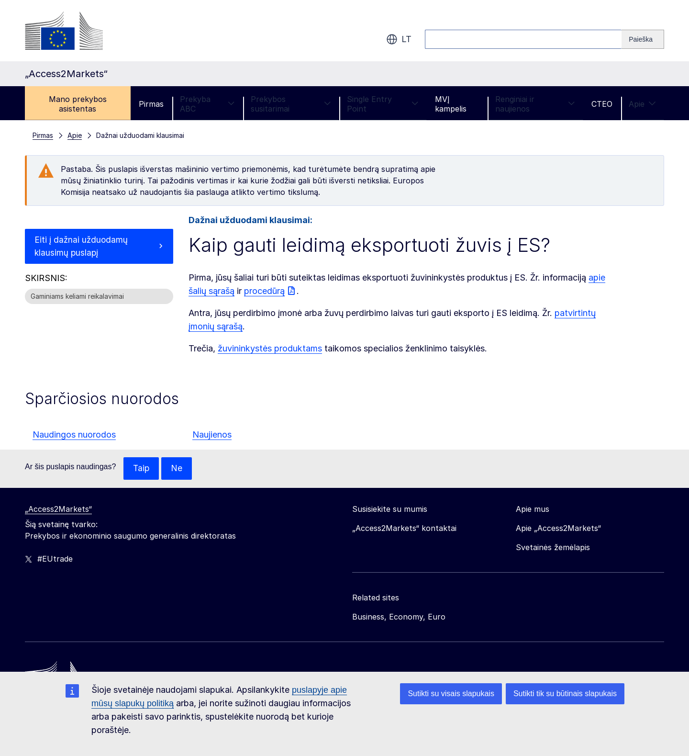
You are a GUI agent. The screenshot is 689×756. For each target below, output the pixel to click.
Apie (642, 104)
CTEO (601, 104)
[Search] (643, 39)
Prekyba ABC (207, 103)
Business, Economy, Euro (398, 617)
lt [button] (398, 39)
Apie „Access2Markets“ (558, 528)
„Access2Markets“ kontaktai (404, 528)
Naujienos (212, 434)
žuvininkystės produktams (270, 348)
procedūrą (264, 291)
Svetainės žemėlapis (553, 548)
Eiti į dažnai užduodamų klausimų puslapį (81, 247)
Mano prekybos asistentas (78, 103)
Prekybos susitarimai (291, 103)
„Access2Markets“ (58, 509)
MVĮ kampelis (451, 103)
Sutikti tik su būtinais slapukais (565, 693)
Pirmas (151, 104)
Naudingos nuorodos (74, 434)
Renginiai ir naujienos (535, 103)
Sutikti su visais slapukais (451, 693)
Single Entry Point (383, 103)
